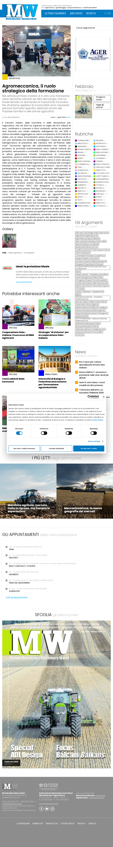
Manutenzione (84, 176)
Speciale (100, 194)
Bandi (80, 158)
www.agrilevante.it (97, 797)
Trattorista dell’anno (83, 329)
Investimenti (80, 283)
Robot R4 (79, 313)
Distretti (82, 188)
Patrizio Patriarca (82, 307)
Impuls (89, 280)
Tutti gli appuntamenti (16, 597)
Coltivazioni (85, 253)
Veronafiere (97, 332)
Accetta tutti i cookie (89, 448)
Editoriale (101, 146)
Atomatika (102, 241)
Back (69, 117)
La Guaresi (80, 289)
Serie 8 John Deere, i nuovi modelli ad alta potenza (92, 384)
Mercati (81, 191)
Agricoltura (80, 235)
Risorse (99, 140)
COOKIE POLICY (67, 823)
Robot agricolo (99, 310)
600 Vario (79, 233)
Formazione (29, 253)
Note (80, 200)
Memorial (82, 146)
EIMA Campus (102, 149)
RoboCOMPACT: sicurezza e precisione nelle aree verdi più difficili (93, 375)
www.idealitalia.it (24, 281)
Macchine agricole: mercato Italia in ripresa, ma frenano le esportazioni (29, 508)
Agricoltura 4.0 (92, 235)
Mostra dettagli (94, 441)
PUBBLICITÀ (37, 823)
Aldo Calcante (81, 241)
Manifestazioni (103, 182)
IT (106, 13)
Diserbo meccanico (91, 258)
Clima (107, 250)
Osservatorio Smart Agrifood (87, 305)
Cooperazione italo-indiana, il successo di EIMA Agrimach (18, 335)
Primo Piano (83, 206)
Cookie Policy (97, 420)
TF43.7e (95, 326)
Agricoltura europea (84, 238)
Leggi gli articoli (100, 106)
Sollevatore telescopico (85, 323)
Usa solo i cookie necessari (24, 448)
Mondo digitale (85, 149)
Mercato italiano (82, 302)
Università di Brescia (83, 332)
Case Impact (97, 250)
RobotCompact (91, 313)
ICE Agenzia (80, 280)
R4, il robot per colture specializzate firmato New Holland (92, 365)
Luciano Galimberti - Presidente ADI (89, 291)
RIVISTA (91, 13)
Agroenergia (102, 179)
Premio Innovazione (83, 310)
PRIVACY (81, 823)
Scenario (100, 158)
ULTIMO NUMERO (55, 13)
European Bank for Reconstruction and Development (91, 268)
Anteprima (101, 155)
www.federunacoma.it (48, 803)
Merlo (92, 302)
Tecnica (100, 185)
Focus (99, 200)
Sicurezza (82, 173)
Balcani (79, 244)
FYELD (100, 277)
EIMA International (99, 261)
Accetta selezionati (56, 448)
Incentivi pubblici (100, 280)
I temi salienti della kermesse (13, 380)
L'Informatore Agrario (100, 286)
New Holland (101, 302)
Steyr (98, 323)
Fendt (78, 277)
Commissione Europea (85, 255)
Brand (80, 152)
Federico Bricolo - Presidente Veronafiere (92, 274)
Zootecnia (80, 335)
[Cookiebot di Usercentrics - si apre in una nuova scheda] (89, 397)
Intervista (101, 143)
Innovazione (102, 152)
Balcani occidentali (91, 244)
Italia (77, 286)
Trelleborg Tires (99, 329)
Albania (96, 238)
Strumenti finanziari (83, 326)
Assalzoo (92, 241)
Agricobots (104, 233)
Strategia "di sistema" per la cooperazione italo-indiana (54, 335)
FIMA (95, 277)
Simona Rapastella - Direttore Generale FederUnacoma (91, 320)
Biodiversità (80, 247)
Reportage (83, 194)
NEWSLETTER (52, 823)
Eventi (99, 197)
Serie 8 (85, 316)
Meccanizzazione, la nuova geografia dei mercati (83, 509)
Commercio (83, 164)
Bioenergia (83, 182)
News (80, 197)
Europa (100, 264)
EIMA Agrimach (15, 253)
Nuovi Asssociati (104, 164)
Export (78, 271)
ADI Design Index (91, 233)
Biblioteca (83, 143)
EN (109, 13)
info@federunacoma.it (12, 803)
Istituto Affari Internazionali (97, 283)
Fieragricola (86, 277)
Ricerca (100, 188)
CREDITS (92, 823)
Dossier (81, 155)
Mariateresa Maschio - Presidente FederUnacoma (89, 298)
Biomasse (100, 191)
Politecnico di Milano (99, 307)
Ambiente (82, 185)
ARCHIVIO (76, 13)
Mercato (100, 203)
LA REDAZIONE (23, 823)
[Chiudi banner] (104, 397)
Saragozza (103, 313)
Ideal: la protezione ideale (32, 266)
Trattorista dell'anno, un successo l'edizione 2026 (91, 391)
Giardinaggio (84, 203)
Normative (83, 170)
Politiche (82, 179)
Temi (80, 167)
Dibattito (100, 170)
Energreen (80, 264)
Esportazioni (90, 264)
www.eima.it (100, 795)
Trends (99, 161)
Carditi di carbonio (83, 250)
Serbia (78, 316)
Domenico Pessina (83, 261)
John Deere (85, 286)
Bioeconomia (84, 161)
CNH (77, 253)
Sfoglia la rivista (100, 98)
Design (78, 258)
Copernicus (100, 255)
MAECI (78, 294)
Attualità (100, 206)
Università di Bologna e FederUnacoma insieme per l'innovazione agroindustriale (53, 383)
